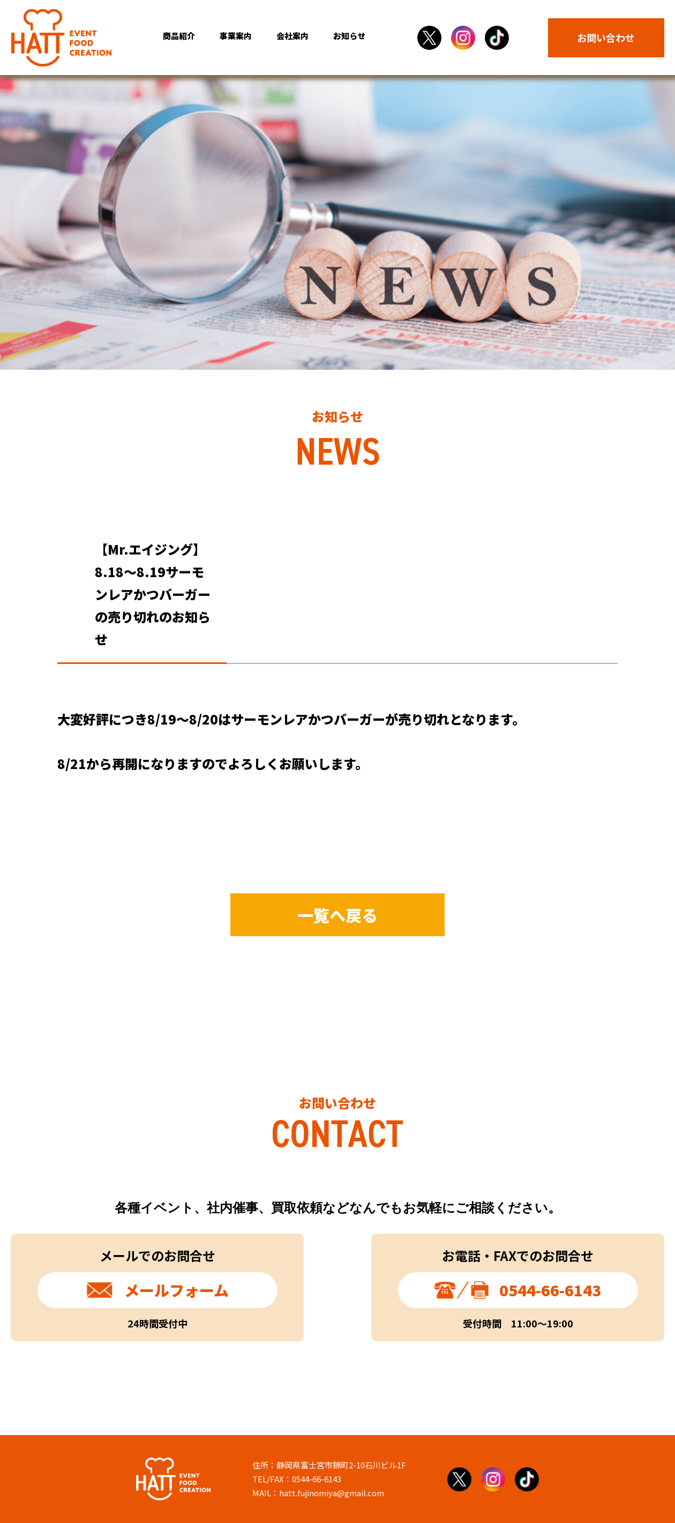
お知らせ (349, 35)
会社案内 (292, 35)
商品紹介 (179, 35)
